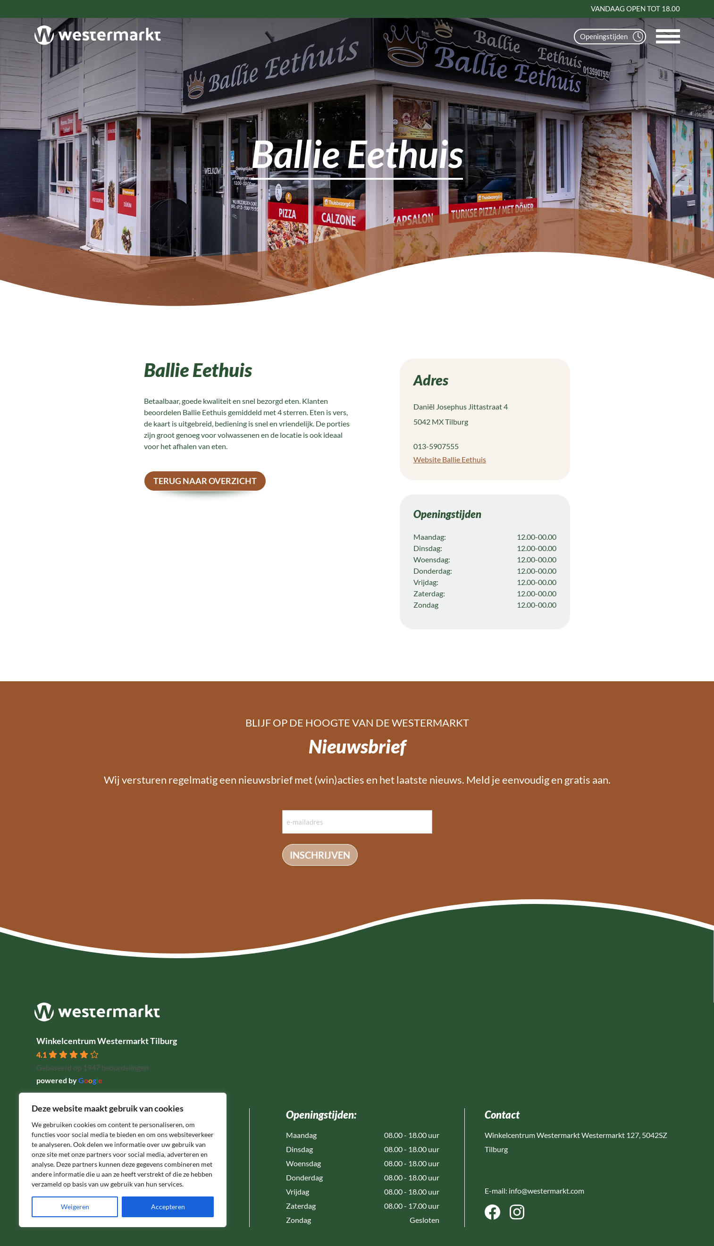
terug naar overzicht (205, 481)
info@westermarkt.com (546, 1190)
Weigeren (75, 1207)
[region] (123, 1160)
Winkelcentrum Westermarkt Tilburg (106, 1041)
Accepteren (168, 1207)
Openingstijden (611, 36)
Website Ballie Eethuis (449, 459)
